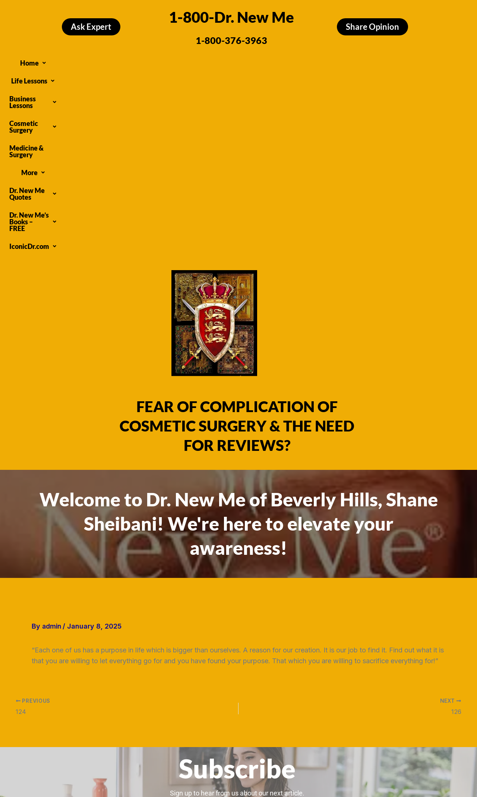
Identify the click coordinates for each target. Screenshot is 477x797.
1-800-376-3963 (231, 40)
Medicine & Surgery (288, 61)
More (336, 61)
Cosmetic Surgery (221, 61)
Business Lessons (154, 61)
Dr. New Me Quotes (388, 61)
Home (54, 61)
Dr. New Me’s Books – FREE (204, 75)
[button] (54, 61)
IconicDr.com (279, 75)
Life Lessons (96, 61)
